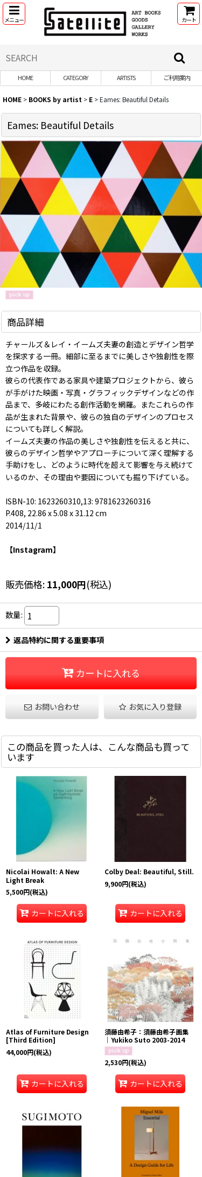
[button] (14, 14)
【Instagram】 (32, 549)
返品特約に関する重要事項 (54, 639)
